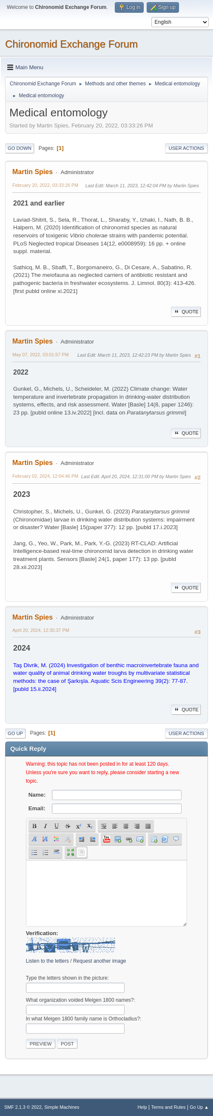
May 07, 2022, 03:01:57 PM (40, 354)
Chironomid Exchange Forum (71, 44)
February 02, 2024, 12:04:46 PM (45, 476)
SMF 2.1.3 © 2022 (23, 1107)
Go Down (19, 148)
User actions (186, 148)
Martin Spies (32, 171)
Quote (186, 311)
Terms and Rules (168, 1107)
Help (142, 1107)
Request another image (99, 961)
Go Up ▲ (199, 1107)
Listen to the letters (47, 961)
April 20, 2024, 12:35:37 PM (40, 630)
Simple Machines (61, 1107)
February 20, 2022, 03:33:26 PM (45, 185)
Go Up (15, 733)
